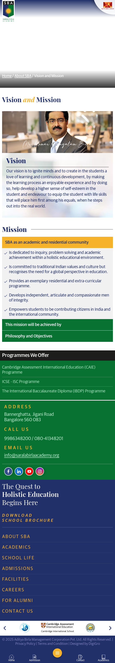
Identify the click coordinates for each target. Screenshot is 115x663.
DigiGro (94, 644)
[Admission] (34, 657)
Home (7, 76)
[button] (4, 628)
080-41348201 (48, 438)
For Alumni (17, 600)
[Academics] (103, 657)
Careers (13, 590)
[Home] (11, 657)
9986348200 (17, 438)
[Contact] (80, 657)
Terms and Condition (53, 644)
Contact (80, 660)
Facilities (15, 579)
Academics (16, 547)
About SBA (22, 76)
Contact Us (17, 611)
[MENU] (57, 653)
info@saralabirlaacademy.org (31, 455)
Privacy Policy (25, 644)
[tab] (57, 242)
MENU (57, 659)
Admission (34, 660)
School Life (18, 558)
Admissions (18, 568)
